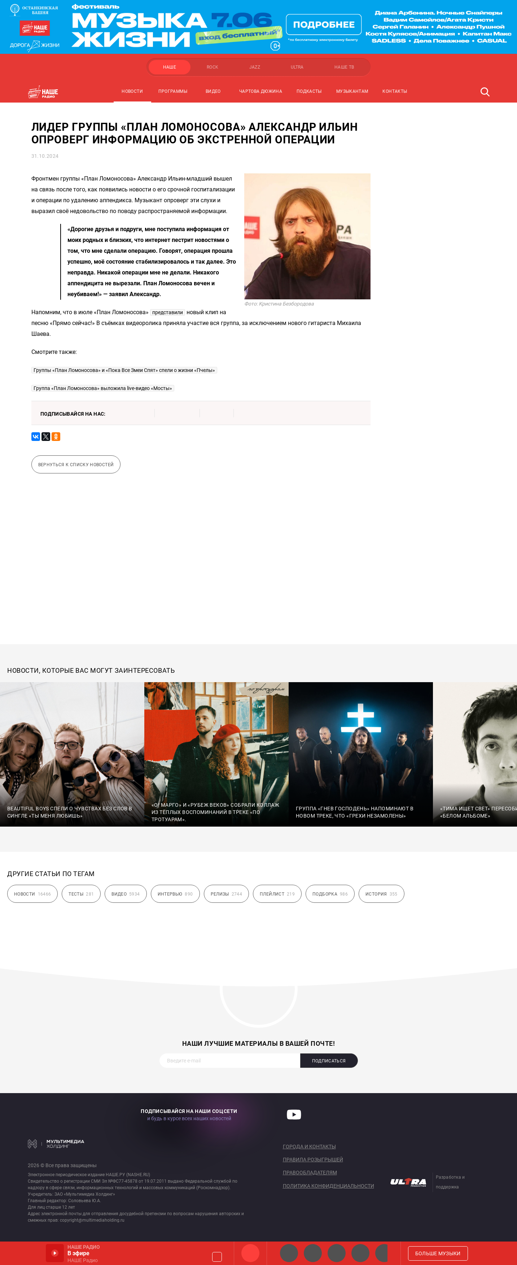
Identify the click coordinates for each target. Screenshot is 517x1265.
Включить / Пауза (55, 1253)
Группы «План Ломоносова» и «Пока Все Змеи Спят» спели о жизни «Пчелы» (124, 370)
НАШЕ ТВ (344, 67)
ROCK (212, 67)
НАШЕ (169, 67)
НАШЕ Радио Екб (337, 1253)
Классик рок (360, 1253)
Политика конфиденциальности (328, 1186)
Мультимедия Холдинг (56, 1143)
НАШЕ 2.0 (289, 1253)
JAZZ (254, 67)
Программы (172, 91)
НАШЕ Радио (250, 1253)
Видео (213, 91)
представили (167, 312)
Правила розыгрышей (313, 1159)
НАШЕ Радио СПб (313, 1253)
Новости (132, 91)
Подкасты (309, 91)
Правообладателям (310, 1172)
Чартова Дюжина (260, 91)
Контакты (394, 91)
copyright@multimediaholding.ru (92, 1220)
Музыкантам (352, 91)
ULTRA (297, 67)
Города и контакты (309, 1146)
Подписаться (329, 1060)
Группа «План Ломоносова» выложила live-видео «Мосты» (103, 388)
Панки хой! (384, 1253)
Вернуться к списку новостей (76, 464)
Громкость (217, 1256)
